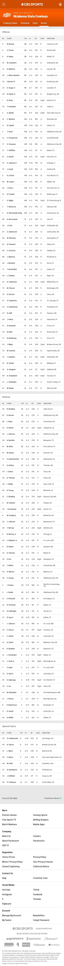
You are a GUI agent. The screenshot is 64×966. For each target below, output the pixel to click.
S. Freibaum (11, 782)
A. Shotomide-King (14, 213)
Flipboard (6, 903)
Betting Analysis (40, 819)
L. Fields (10, 592)
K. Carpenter (12, 282)
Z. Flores (10, 50)
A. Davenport (12, 770)
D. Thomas (11, 478)
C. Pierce (10, 630)
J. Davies (10, 585)
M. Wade (10, 388)
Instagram (7, 894)
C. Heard (10, 157)
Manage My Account (11, 915)
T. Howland (11, 106)
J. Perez (10, 188)
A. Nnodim (11, 440)
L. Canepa (10, 275)
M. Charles (11, 503)
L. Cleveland (11, 655)
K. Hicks (10, 100)
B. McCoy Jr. (11, 534)
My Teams (6, 920)
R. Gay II (10, 617)
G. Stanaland (12, 376)
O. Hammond (12, 232)
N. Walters (11, 69)
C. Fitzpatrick (12, 138)
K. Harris (10, 674)
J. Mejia (10, 344)
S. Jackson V (12, 163)
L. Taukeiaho (11, 382)
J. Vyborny (11, 257)
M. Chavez (11, 288)
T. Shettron (11, 207)
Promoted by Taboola (53, 798)
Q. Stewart (11, 244)
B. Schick (10, 363)
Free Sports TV (9, 819)
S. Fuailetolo (12, 300)
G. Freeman (11, 144)
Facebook (37, 894)
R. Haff (9, 313)
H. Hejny (10, 56)
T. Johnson (11, 521)
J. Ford (9, 225)
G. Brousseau (12, 219)
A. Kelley (10, 465)
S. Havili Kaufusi (13, 459)
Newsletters (39, 915)
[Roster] (44, 23)
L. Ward (10, 751)
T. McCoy (10, 528)
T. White (10, 565)
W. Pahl (10, 763)
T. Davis (10, 131)
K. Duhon (10, 428)
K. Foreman (11, 605)
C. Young (10, 578)
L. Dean (9, 421)
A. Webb (10, 717)
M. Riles (10, 446)
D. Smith (10, 711)
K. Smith (10, 642)
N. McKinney (11, 338)
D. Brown (10, 415)
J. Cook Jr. (11, 661)
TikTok (36, 890)
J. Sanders (11, 357)
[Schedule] (25, 23)
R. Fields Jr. (11, 94)
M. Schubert (12, 63)
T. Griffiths (11, 150)
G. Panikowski (12, 738)
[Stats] (35, 23)
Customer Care (40, 878)
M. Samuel (11, 351)
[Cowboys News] (10, 23)
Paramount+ (39, 841)
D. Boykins (11, 649)
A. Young (10, 490)
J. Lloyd (10, 169)
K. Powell (10, 194)
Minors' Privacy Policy (12, 862)
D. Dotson (11, 294)
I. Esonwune (11, 509)
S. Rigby (10, 200)
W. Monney (11, 238)
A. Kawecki (11, 325)
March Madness (9, 824)
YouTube (6, 890)
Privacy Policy (39, 857)
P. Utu (9, 559)
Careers (37, 836)
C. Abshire (11, 119)
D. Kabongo (11, 680)
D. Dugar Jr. (11, 88)
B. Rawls (10, 547)
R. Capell (10, 125)
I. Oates (10, 471)
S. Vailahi (10, 113)
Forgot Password (41, 920)
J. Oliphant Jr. (12, 540)
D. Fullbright (11, 611)
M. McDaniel (11, 692)
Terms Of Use (8, 857)
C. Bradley (11, 496)
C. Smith (10, 636)
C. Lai (9, 686)
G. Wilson (10, 572)
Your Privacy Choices (43, 862)
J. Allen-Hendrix (13, 75)
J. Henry (10, 319)
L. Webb (10, 484)
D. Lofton (10, 175)
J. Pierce (10, 699)
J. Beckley (11, 263)
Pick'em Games (9, 815)
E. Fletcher (11, 598)
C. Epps (10, 667)
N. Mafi (9, 332)
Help (4, 878)
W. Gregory (11, 515)
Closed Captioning (10, 866)
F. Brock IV (11, 81)
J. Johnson (11, 434)
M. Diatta (10, 453)
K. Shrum (10, 745)
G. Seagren (11, 369)
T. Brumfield (12, 269)
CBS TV (5, 845)
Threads (37, 899)
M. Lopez (10, 182)
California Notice (41, 866)
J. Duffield (11, 776)
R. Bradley (11, 409)
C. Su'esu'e (11, 250)
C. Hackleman (12, 307)
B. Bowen (10, 44)
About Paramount (10, 841)
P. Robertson (12, 705)
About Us (6, 836)
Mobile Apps (39, 824)
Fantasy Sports (40, 815)
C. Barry (10, 757)
